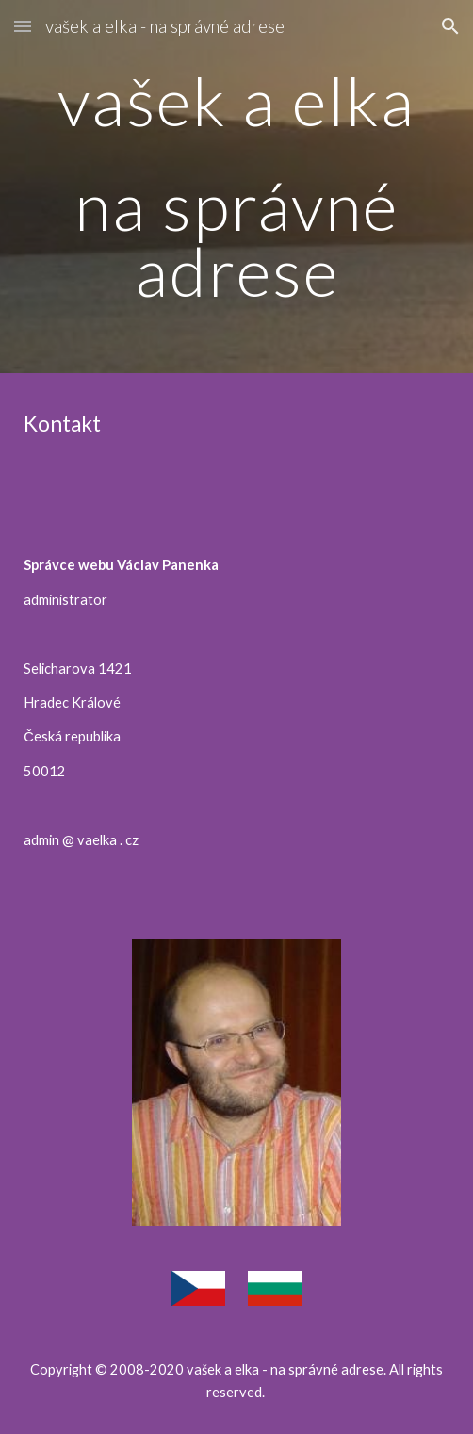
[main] (236, 186)
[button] (22, 26)
